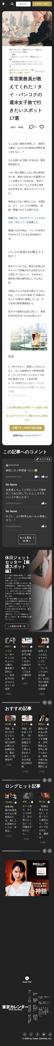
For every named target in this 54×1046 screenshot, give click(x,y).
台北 (17, 201)
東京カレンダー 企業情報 (29, 1019)
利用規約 (35, 994)
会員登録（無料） (42, 4)
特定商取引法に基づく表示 (35, 1017)
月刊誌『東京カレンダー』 (44, 997)
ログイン (23, 4)
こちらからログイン (32, 435)
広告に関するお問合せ (29, 1008)
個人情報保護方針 (35, 1000)
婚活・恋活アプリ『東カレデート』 (44, 1003)
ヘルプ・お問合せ (29, 1000)
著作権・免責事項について (35, 1008)
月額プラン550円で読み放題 (27, 428)
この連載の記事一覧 (16, 626)
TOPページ (29, 992)
